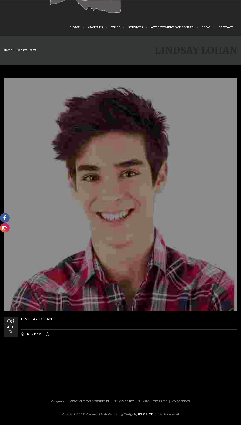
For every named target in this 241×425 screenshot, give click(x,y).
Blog (206, 27)
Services (135, 27)
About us (95, 27)
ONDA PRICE (181, 401)
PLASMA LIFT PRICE (152, 401)
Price (115, 27)
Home (75, 27)
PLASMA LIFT (124, 401)
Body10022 (34, 334)
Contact (225, 27)
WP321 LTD (146, 414)
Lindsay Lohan (26, 50)
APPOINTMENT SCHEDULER (172, 27)
